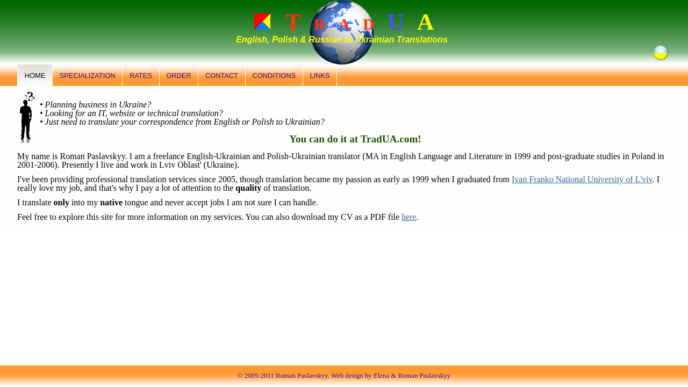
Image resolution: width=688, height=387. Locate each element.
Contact (221, 75)
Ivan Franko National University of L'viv (582, 179)
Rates (141, 75)
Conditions (274, 75)
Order (178, 75)
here (409, 216)
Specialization (88, 75)
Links (320, 75)
